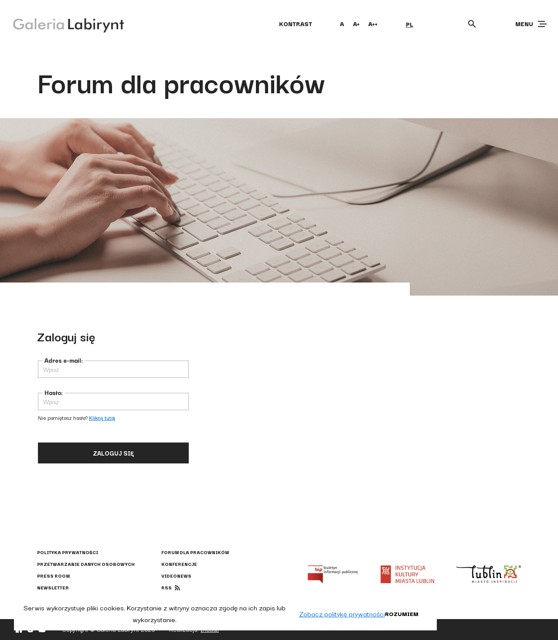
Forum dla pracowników (195, 552)
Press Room (53, 575)
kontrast (295, 23)
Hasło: (53, 392)
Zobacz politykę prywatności (342, 613)
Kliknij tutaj (102, 417)
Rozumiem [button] (401, 613)
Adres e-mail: (63, 360)
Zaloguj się (113, 453)
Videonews (176, 575)
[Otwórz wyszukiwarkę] (472, 24)
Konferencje (179, 564)
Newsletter (53, 587)
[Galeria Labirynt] (62, 23)
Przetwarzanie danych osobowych (86, 564)
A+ (356, 23)
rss (166, 587)
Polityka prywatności (67, 552)
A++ (373, 23)
